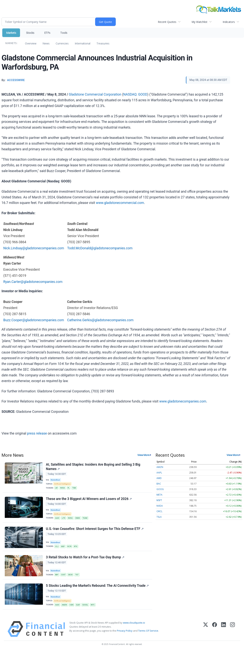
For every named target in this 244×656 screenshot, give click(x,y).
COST (64, 578)
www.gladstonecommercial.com (120, 203)
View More (143, 455)
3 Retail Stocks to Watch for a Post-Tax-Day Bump (85, 560)
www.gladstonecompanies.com (182, 401)
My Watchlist (199, 22)
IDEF (64, 549)
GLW (79, 609)
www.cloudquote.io (134, 627)
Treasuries (102, 43)
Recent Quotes (167, 22)
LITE (64, 519)
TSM (75, 488)
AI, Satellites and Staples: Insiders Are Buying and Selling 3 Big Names (93, 467)
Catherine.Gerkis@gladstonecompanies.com (100, 320)
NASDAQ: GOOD (135, 94)
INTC (95, 609)
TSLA (159, 516)
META (159, 494)
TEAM (86, 519)
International (82, 43)
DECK (71, 578)
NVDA (63, 488)
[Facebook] (214, 633)
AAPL (159, 472)
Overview (30, 43)
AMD (159, 478)
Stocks (30, 33)
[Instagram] (232, 633)
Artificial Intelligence (63, 484)
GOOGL (87, 609)
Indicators (229, 22)
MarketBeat (56, 480)
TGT (78, 578)
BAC (159, 483)
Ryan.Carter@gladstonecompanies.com (32, 282)
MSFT (159, 500)
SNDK (79, 519)
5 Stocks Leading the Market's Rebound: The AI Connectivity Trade (97, 589)
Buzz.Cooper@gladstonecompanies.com (33, 320)
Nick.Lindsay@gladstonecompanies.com (33, 248)
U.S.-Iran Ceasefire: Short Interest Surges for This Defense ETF (95, 531)
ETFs (47, 33)
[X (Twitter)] (205, 633)
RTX (77, 549)
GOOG (160, 489)
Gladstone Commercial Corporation (95, 94)
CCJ (57, 549)
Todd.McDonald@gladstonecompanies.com (99, 248)
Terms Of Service (148, 635)
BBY (57, 578)
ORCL (159, 511)
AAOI (57, 519)
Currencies (62, 43)
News (46, 43)
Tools (63, 33)
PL (69, 488)
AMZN (65, 609)
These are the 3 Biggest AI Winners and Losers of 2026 (89, 500)
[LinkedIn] (223, 633)
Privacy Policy (124, 635)
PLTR (70, 549)
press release (37, 433)
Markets (11, 33)
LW (56, 488)
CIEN (73, 609)
